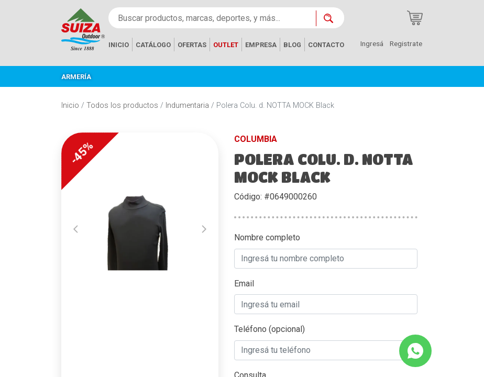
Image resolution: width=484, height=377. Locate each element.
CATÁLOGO (153, 45)
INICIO (118, 45)
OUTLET (225, 45)
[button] (76, 229)
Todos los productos (122, 105)
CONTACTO (326, 45)
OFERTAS (192, 45)
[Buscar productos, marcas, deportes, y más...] (212, 17)
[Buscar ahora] (330, 18)
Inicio (70, 105)
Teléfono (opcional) (269, 329)
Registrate (406, 43)
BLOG (292, 45)
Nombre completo (267, 237)
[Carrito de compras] (415, 18)
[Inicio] (83, 29)
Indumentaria (187, 105)
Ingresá (371, 43)
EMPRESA (261, 45)
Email (244, 284)
